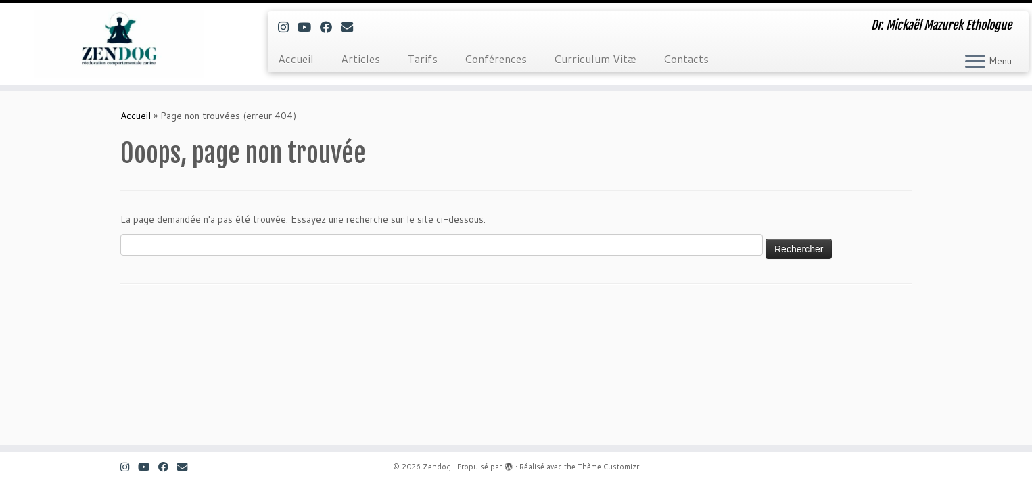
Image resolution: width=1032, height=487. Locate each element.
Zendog (437, 466)
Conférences (496, 58)
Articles (360, 58)
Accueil (296, 58)
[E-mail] (351, 27)
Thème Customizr (608, 466)
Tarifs (422, 58)
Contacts (686, 58)
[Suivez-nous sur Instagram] (288, 27)
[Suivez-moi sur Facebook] (330, 27)
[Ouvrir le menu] (975, 62)
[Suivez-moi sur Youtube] (309, 27)
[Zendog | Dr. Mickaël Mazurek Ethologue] (119, 44)
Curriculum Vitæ (595, 58)
